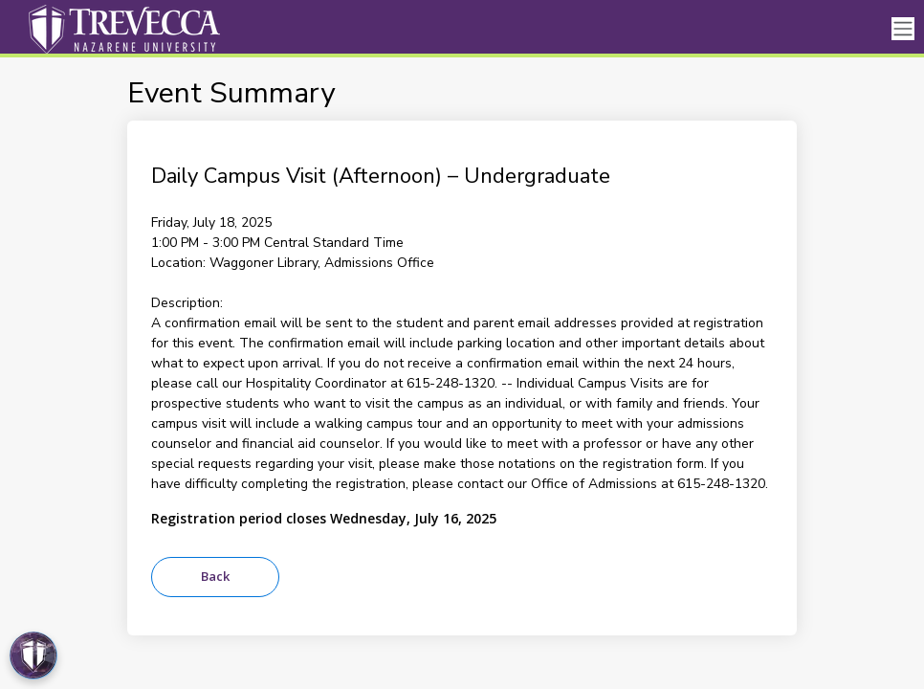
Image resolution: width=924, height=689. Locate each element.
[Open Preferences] (33, 655)
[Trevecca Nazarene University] (120, 28)
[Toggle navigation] (903, 29)
